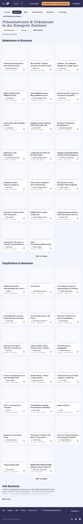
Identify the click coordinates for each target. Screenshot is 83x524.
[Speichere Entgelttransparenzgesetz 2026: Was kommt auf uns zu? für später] (77, 218)
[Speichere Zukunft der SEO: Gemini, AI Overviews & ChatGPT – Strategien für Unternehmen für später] (77, 99)
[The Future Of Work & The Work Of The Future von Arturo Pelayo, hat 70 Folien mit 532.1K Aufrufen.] (41, 430)
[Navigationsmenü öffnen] (3, 3)
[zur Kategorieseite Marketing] (50, 12)
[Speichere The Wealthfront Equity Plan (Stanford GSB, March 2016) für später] (51, 411)
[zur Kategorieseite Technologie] (62, 12)
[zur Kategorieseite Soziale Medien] (37, 12)
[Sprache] (24, 30)
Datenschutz (32, 510)
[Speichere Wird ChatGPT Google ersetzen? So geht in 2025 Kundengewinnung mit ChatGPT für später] (51, 69)
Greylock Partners (65, 350)
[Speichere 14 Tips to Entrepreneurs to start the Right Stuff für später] (24, 381)
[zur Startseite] (6, 12)
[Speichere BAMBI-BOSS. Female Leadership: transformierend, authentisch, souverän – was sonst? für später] (51, 218)
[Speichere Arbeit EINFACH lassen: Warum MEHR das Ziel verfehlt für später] (51, 99)
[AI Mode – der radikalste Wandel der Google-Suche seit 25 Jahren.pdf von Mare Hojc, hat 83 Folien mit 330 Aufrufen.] (68, 58)
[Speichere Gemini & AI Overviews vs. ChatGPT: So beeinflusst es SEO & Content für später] (24, 248)
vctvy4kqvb (9, 128)
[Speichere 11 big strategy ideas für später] (24, 471)
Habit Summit (37, 350)
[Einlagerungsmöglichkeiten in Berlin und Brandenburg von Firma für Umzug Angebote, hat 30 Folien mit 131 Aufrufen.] (68, 148)
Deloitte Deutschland (66, 128)
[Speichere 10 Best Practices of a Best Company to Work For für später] (77, 381)
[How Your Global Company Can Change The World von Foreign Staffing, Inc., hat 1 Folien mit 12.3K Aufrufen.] (68, 430)
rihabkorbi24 (10, 98)
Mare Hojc (36, 68)
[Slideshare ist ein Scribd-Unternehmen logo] (7, 3)
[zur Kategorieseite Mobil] (25, 12)
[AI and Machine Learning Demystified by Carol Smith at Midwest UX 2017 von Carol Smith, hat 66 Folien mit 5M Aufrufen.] (15, 311)
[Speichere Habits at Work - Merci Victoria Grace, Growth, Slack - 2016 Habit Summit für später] (51, 352)
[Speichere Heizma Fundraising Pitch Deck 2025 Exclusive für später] (24, 69)
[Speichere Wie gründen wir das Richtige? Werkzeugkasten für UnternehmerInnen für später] (77, 188)
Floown (8, 410)
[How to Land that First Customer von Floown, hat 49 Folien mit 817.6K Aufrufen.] (15, 400)
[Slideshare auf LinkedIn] (80, 519)
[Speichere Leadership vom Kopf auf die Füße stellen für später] (51, 159)
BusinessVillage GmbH (39, 98)
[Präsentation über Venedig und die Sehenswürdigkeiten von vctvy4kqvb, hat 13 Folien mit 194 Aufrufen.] (15, 118)
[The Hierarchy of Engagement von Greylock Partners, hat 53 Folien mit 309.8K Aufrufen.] (68, 341)
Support (10, 510)
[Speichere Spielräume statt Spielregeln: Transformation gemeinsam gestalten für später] (24, 159)
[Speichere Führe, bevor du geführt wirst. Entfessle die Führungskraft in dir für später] (51, 188)
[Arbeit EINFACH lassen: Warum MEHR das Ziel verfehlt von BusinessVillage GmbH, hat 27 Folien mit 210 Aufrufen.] (41, 88)
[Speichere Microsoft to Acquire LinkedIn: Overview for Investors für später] (24, 352)
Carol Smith (9, 321)
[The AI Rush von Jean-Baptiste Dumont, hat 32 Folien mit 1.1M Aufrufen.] (41, 281)
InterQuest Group (38, 380)
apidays (8, 291)
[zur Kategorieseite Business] (17, 12)
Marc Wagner (10, 217)
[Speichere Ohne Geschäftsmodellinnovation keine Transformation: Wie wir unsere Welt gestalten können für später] (51, 248)
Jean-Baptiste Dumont (39, 291)
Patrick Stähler (64, 187)
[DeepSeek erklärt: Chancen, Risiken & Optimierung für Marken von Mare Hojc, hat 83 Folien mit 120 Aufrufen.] (15, 177)
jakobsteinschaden (11, 68)
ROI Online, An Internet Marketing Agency (40, 469)
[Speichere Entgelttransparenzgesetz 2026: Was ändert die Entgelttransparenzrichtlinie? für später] (51, 129)
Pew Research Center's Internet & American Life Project (40, 321)
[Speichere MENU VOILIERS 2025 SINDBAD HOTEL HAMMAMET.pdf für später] (24, 99)
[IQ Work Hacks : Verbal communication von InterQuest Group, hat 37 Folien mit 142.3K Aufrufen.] (41, 370)
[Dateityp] (10, 30)
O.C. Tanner (63, 380)
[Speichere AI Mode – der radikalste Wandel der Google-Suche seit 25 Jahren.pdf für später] (77, 69)
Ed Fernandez (64, 321)
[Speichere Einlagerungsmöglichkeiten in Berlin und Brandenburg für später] (77, 159)
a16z (61, 410)
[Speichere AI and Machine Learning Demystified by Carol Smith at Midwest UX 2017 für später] (24, 322)
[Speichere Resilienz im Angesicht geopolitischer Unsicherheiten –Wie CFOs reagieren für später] (77, 129)
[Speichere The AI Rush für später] (51, 292)
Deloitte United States (66, 291)
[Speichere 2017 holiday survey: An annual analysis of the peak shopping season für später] (77, 292)
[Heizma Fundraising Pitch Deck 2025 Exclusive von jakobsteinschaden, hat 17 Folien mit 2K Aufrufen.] (15, 58)
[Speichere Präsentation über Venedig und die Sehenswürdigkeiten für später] (24, 129)
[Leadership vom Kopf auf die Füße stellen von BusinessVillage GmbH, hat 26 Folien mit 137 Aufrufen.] (41, 148)
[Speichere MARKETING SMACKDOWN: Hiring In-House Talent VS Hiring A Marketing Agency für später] (51, 471)
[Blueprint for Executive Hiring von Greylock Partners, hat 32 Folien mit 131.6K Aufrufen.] (15, 430)
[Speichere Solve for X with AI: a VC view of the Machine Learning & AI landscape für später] (77, 322)
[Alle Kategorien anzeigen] (13, 16)
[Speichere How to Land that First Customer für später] (24, 411)
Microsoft (9, 350)
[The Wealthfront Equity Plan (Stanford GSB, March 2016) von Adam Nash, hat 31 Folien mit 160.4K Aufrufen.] (41, 400)
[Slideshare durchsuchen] (18, 4)
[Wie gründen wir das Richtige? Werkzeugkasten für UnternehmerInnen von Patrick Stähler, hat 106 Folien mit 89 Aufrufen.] (68, 177)
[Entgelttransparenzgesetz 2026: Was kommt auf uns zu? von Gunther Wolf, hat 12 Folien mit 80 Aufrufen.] (68, 207)
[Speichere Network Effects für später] (77, 411)
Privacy (23, 510)
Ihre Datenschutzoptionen (50, 510)
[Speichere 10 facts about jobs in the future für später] (51, 322)
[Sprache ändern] (76, 511)
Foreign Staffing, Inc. (66, 440)
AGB (17, 510)
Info (3, 510)
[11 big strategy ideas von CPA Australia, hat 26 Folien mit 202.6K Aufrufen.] (15, 460)
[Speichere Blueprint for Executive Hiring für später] (24, 441)
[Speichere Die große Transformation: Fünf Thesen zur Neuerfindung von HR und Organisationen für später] (24, 218)
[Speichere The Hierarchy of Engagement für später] (77, 352)
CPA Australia (10, 469)
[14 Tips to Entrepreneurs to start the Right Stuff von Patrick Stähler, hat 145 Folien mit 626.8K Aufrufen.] (15, 370)
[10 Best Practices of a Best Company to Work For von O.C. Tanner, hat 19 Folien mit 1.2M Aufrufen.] (68, 370)
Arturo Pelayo (37, 440)
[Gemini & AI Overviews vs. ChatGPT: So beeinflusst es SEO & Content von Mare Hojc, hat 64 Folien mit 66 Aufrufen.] (15, 237)
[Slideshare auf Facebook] (76, 519)
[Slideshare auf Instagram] (72, 519)
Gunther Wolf (37, 128)
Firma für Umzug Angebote (67, 157)
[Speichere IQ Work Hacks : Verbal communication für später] (51, 381)
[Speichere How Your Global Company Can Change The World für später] (77, 441)
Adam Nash (36, 410)
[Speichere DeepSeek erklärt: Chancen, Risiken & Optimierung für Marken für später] (24, 188)
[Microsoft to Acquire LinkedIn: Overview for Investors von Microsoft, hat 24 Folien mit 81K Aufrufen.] (15, 341)
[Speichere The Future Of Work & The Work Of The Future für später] (51, 441)
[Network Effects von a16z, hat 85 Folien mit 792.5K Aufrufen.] (68, 400)
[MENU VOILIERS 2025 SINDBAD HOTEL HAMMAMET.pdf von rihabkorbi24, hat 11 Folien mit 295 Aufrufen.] (15, 88)
